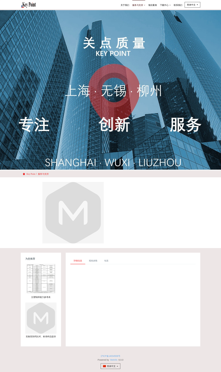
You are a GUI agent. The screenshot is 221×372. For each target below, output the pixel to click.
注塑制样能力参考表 (40, 297)
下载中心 (165, 5)
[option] (110, 90)
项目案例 (152, 5)
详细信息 (78, 260)
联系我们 (178, 5)
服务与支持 (138, 5)
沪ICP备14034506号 (110, 356)
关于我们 (125, 5)
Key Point (31, 174)
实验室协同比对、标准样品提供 (41, 336)
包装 (106, 260)
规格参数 (93, 260)
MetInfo (113, 360)
